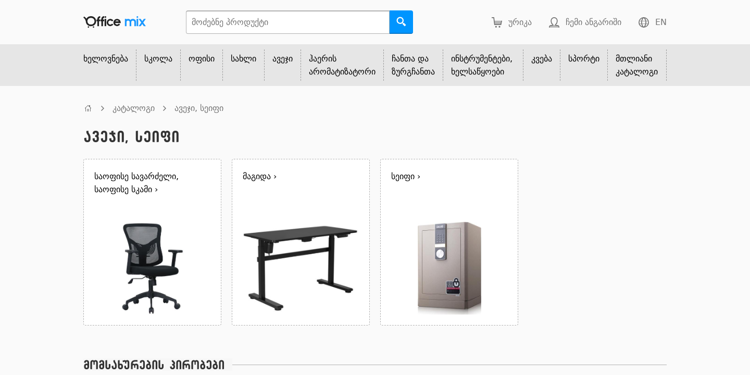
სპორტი (583, 59)
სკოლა (158, 59)
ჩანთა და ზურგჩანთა (413, 65)
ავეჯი (282, 59)
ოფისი (202, 59)
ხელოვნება (105, 59)
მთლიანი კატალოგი (637, 65)
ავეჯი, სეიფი (198, 108)
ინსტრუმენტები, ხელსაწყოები (481, 65)
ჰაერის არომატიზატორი (342, 65)
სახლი (243, 59)
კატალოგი (134, 108)
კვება (541, 59)
